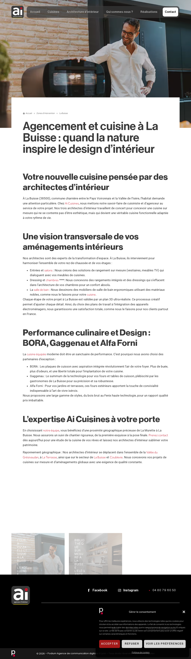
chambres (52, 280)
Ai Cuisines (72, 203)
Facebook (100, 590)
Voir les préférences (165, 643)
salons (48, 270)
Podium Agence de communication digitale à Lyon (77, 653)
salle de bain (41, 289)
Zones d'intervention (45, 113)
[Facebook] (88, 590)
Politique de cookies (141, 652)
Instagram (130, 590)
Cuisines (53, 12)
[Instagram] (119, 590)
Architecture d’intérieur (83, 12)
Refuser (132, 643)
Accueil (35, 12)
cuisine (91, 294)
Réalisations (148, 12)
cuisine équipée (36, 354)
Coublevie (116, 457)
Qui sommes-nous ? (119, 12)
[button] (184, 612)
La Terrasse (49, 457)
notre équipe (51, 430)
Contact (170, 12)
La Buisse (100, 457)
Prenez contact (158, 435)
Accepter (109, 643)
